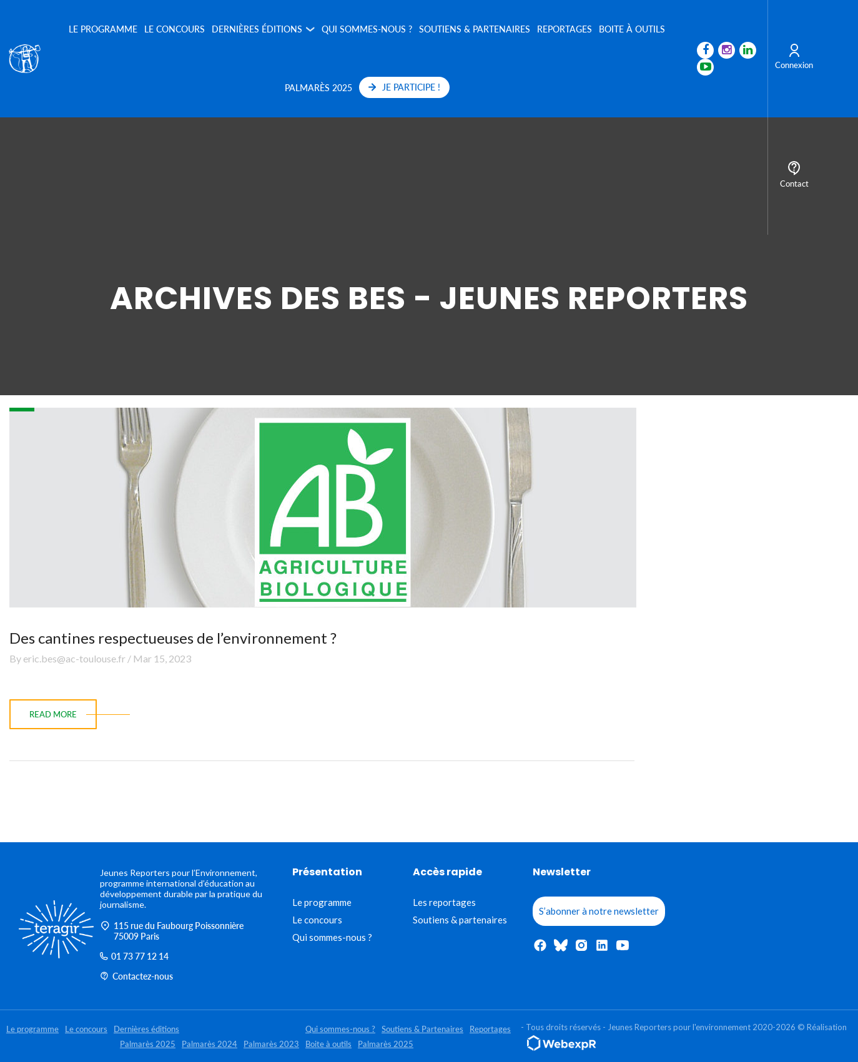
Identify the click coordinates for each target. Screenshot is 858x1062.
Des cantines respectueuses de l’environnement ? (173, 638)
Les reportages (444, 902)
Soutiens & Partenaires (474, 29)
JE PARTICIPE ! (404, 87)
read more (53, 714)
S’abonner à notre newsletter (599, 911)
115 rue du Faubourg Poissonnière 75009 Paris (172, 931)
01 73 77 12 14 (134, 956)
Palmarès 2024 (209, 1044)
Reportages (564, 29)
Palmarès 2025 (318, 87)
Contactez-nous (136, 976)
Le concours (174, 29)
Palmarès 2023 (271, 1044)
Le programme (103, 29)
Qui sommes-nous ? (367, 29)
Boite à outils (632, 29)
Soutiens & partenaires (460, 919)
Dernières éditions (257, 29)
